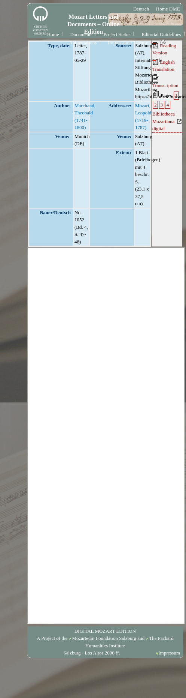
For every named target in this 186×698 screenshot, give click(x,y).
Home (53, 34)
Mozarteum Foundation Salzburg (104, 638)
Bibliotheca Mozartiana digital (163, 121)
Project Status (117, 34)
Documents (81, 34)
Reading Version (164, 49)
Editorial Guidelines (161, 34)
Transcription (165, 81)
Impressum (169, 653)
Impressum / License (128, 42)
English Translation (163, 65)
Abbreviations (83, 42)
